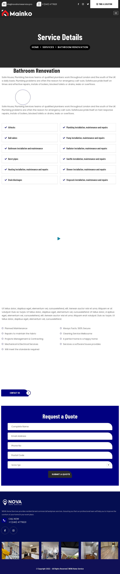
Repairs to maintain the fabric (20, 333)
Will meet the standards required (22, 349)
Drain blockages (15, 179)
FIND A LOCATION (104, 4)
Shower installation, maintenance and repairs (86, 169)
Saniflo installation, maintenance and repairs (86, 158)
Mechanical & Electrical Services (21, 344)
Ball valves (12, 137)
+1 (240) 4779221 (49, 4)
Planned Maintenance (16, 328)
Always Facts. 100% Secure (76, 328)
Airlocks (11, 127)
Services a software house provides (82, 344)
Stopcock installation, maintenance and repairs (87, 179)
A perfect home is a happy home (80, 338)
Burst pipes (13, 158)
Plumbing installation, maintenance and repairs (87, 127)
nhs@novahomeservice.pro (19, 4)
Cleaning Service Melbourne (77, 333)
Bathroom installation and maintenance (25, 148)
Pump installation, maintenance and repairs (85, 137)
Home (35, 47)
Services (48, 47)
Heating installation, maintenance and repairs (28, 169)
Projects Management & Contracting (24, 338)
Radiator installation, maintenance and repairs (86, 148)
